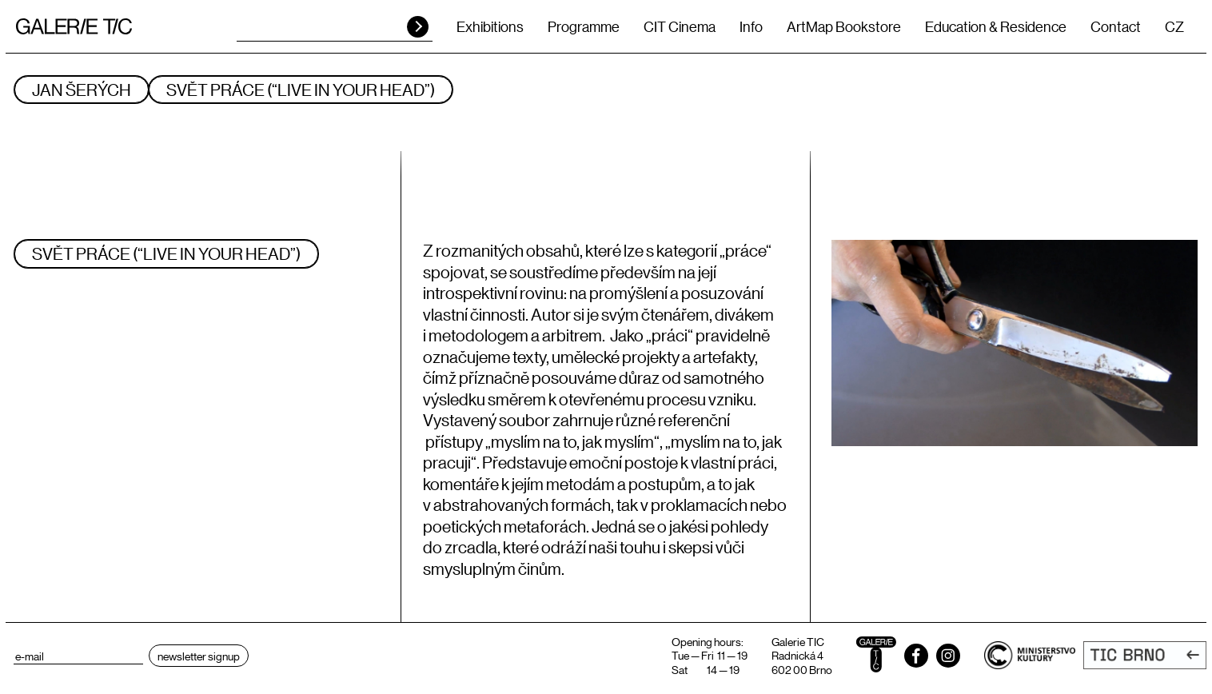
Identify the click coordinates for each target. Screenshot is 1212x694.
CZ (1174, 26)
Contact (1115, 26)
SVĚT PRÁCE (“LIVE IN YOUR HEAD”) (300, 89)
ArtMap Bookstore (844, 26)
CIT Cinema (680, 26)
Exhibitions (490, 26)
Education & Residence (995, 26)
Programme (584, 26)
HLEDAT (418, 27)
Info (751, 26)
